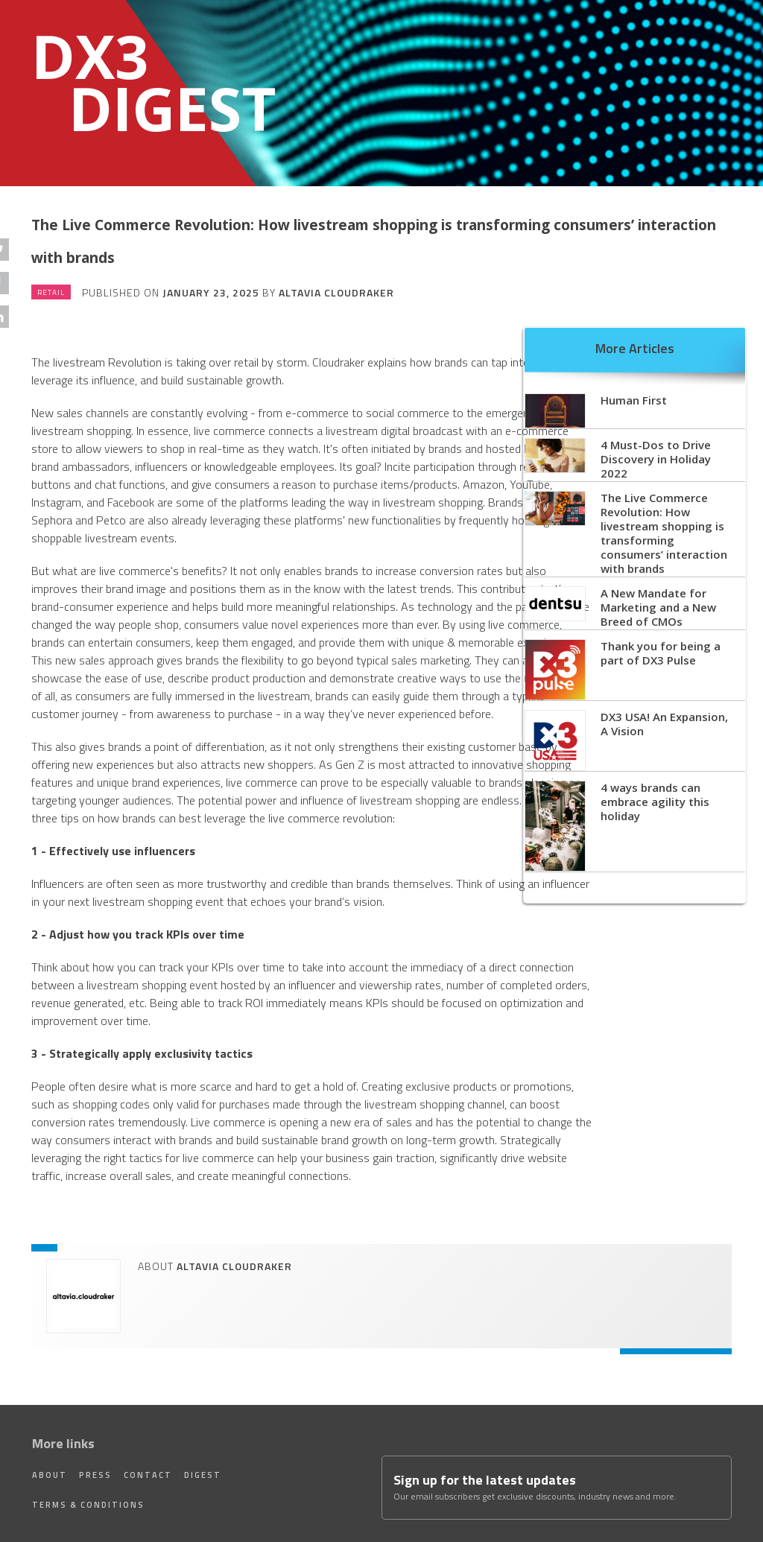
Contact (148, 1475)
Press (95, 1475)
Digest (202, 1475)
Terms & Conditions (88, 1505)
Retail (51, 292)
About (49, 1475)
